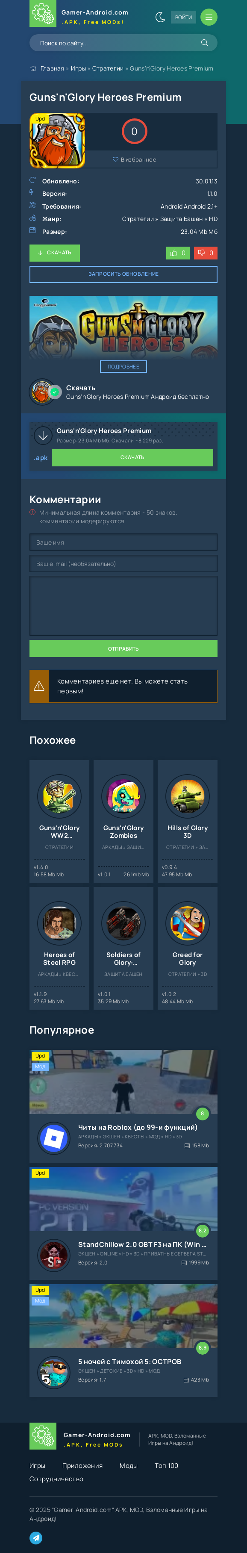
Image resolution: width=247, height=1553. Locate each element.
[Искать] (205, 42)
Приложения (82, 1465)
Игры (78, 68)
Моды (129, 1465)
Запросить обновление (123, 273)
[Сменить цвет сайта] (160, 17)
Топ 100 (166, 1465)
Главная (53, 68)
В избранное (138, 159)
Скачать (59, 252)
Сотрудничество (56, 1478)
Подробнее (123, 366)
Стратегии (108, 68)
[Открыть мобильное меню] (209, 17)
